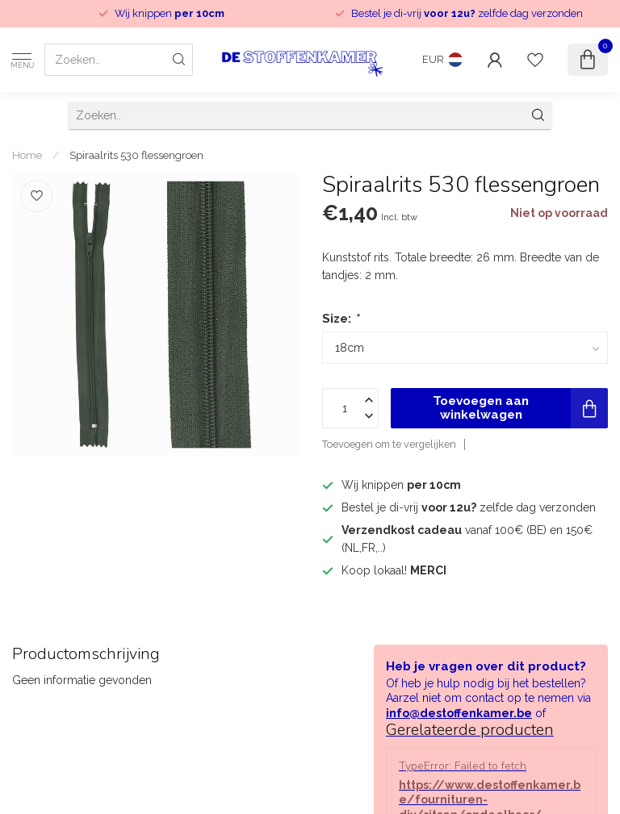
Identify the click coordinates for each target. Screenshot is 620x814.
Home (27, 154)
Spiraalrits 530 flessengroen (136, 154)
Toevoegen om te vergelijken (389, 444)
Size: (340, 318)
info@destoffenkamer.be (459, 713)
